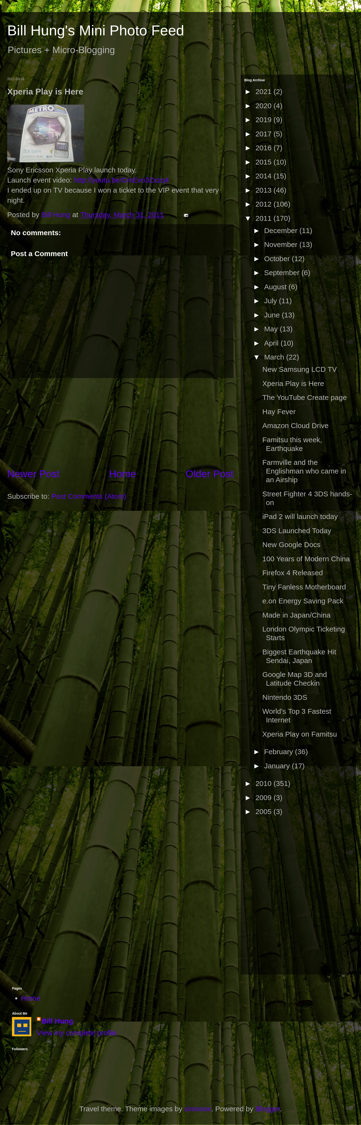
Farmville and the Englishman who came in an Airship (304, 471)
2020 (264, 106)
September (282, 273)
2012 (264, 204)
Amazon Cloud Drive (295, 426)
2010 (264, 783)
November (281, 244)
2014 (264, 176)
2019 (264, 120)
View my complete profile (77, 1033)
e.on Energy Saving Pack (302, 601)
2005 (264, 811)
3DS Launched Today (296, 531)
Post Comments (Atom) (88, 496)
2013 (264, 190)
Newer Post (33, 474)
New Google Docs (291, 545)
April (272, 343)
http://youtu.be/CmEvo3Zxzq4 (121, 180)
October (278, 259)
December (281, 230)
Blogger (267, 1109)
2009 (264, 798)
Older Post (209, 474)
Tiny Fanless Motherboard (304, 587)
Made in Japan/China (296, 615)
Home (122, 474)
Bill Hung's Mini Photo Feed (95, 30)
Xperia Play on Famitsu (299, 734)
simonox (197, 1109)
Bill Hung (57, 1021)
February (279, 752)
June (273, 315)
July (271, 301)
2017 (264, 134)
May (272, 329)
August (276, 287)
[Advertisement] (120, 422)
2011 (264, 218)
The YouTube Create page (304, 397)
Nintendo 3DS (284, 697)
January (278, 766)
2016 (264, 148)
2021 (264, 91)
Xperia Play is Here (293, 383)
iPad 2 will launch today (300, 516)
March (275, 357)
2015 (264, 162)
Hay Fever (279, 412)
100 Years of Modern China (306, 559)
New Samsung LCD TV (299, 369)
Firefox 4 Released (292, 573)
